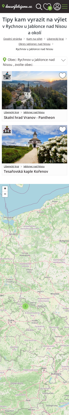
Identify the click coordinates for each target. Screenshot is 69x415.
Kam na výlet (34, 39)
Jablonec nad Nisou (34, 112)
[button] (25, 306)
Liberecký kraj (55, 39)
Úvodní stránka (12, 39)
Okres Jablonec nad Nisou (34, 44)
